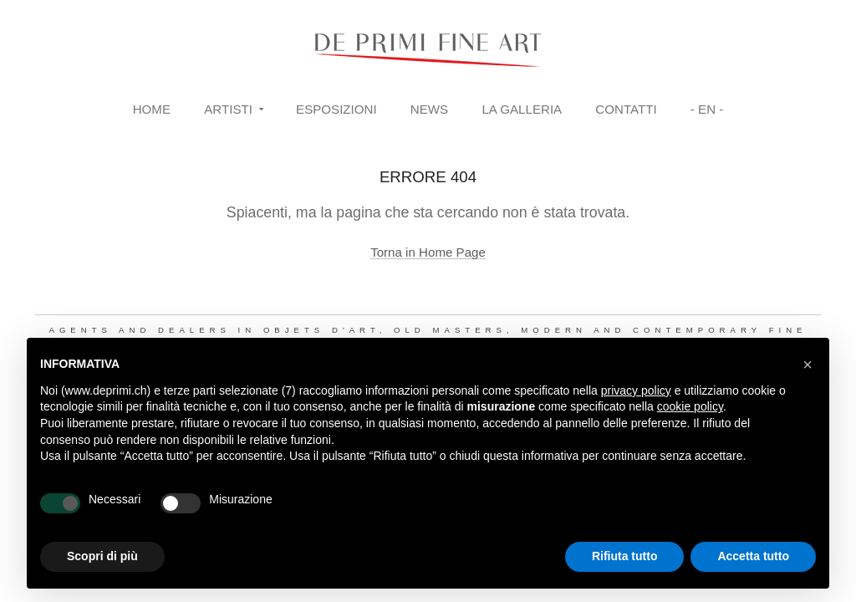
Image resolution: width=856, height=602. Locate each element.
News (429, 109)
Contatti (625, 109)
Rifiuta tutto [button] (625, 556)
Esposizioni (336, 109)
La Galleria (522, 109)
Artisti (228, 109)
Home (152, 109)
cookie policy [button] (690, 406)
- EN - (706, 109)
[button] (807, 364)
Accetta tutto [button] (753, 556)
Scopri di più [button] (102, 556)
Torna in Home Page (428, 252)
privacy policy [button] (636, 390)
